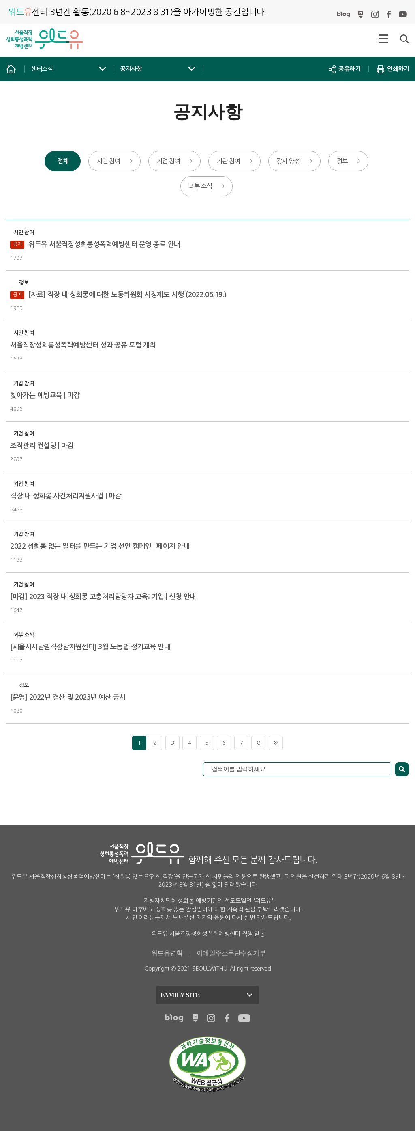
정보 (342, 161)
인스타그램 (375, 14)
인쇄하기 (393, 69)
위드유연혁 (167, 953)
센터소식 (42, 69)
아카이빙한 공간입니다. (137, 12)
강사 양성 (288, 161)
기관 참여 (228, 161)
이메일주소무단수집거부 (231, 953)
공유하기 (344, 69)
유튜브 (403, 14)
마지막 (276, 743)
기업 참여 (168, 161)
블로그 (343, 14)
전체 (62, 161)
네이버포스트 (360, 14)
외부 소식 (200, 186)
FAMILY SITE (180, 994)
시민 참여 (108, 161)
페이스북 (389, 14)
